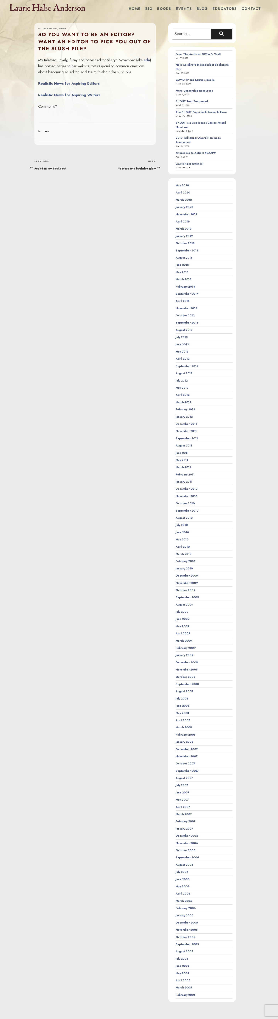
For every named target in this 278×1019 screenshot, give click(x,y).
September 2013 (187, 323)
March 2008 (184, 727)
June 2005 (182, 966)
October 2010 (185, 503)
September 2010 (187, 511)
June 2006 (183, 879)
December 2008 (187, 662)
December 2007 (187, 749)
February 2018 (185, 287)
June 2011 (182, 453)
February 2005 (186, 995)
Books (164, 8)
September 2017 (187, 294)
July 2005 (182, 959)
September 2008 (187, 684)
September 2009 (187, 597)
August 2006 (184, 865)
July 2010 (182, 525)
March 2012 (183, 402)
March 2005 (184, 987)
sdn (147, 60)
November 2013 (186, 308)
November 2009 (187, 583)
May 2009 (182, 626)
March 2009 (184, 641)
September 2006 (187, 857)
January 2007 (184, 829)
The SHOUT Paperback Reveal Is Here (201, 112)
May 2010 (182, 539)
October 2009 (185, 590)
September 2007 (187, 771)
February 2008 (186, 735)
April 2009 (183, 633)
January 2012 (184, 417)
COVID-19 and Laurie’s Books (195, 80)
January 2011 (184, 482)
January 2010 (184, 568)
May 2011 (182, 460)
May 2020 (182, 185)
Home (135, 8)
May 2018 (182, 272)
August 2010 (184, 518)
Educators (225, 8)
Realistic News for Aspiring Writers (69, 95)
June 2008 (182, 706)
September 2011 (187, 438)
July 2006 (182, 872)
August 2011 (184, 445)
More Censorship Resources (194, 91)
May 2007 (182, 800)
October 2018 (185, 243)
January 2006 (184, 915)
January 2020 (184, 207)
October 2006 (185, 850)
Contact (251, 8)
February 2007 (185, 821)
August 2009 (184, 605)
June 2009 (183, 619)
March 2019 (184, 229)
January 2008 (184, 742)
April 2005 (183, 980)
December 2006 (187, 836)
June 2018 (182, 265)
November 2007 (186, 756)
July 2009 (182, 612)
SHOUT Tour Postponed (192, 101)
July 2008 (182, 698)
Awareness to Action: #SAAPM (196, 153)
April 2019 (183, 221)
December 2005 (187, 922)
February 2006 (186, 908)
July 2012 (182, 381)
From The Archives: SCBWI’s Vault (198, 54)
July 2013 (182, 337)
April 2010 (183, 547)
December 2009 (187, 576)
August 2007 (184, 778)
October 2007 (185, 763)
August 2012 (184, 373)
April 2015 (183, 301)
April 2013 (183, 359)
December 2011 (186, 424)
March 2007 (184, 814)
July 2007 (182, 785)
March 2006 (184, 901)
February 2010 (185, 561)
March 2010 (184, 554)
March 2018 (183, 279)
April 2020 (183, 192)
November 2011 (186, 431)
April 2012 (183, 395)
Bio (149, 8)
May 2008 (182, 713)
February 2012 (185, 409)
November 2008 (187, 669)
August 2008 (184, 691)
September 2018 (187, 250)
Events (184, 8)
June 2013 (182, 344)
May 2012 (182, 388)
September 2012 (187, 366)
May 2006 (182, 886)
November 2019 (186, 214)
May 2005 (182, 973)
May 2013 (182, 352)
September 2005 (187, 944)
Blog (202, 8)
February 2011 (185, 474)
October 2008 (185, 677)
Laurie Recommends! (189, 164)
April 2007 (183, 807)
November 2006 (187, 843)
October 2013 (185, 315)
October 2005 (185, 937)
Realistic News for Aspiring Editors (69, 83)
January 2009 (184, 655)
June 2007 (182, 792)
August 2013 (184, 330)
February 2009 (186, 648)
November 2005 (187, 930)
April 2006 (183, 893)
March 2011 (183, 467)
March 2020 (184, 200)
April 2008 (183, 720)
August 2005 (184, 951)
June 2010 (182, 532)
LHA (46, 131)
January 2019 (184, 236)
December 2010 (186, 489)
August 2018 (184, 258)
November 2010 (186, 496)
